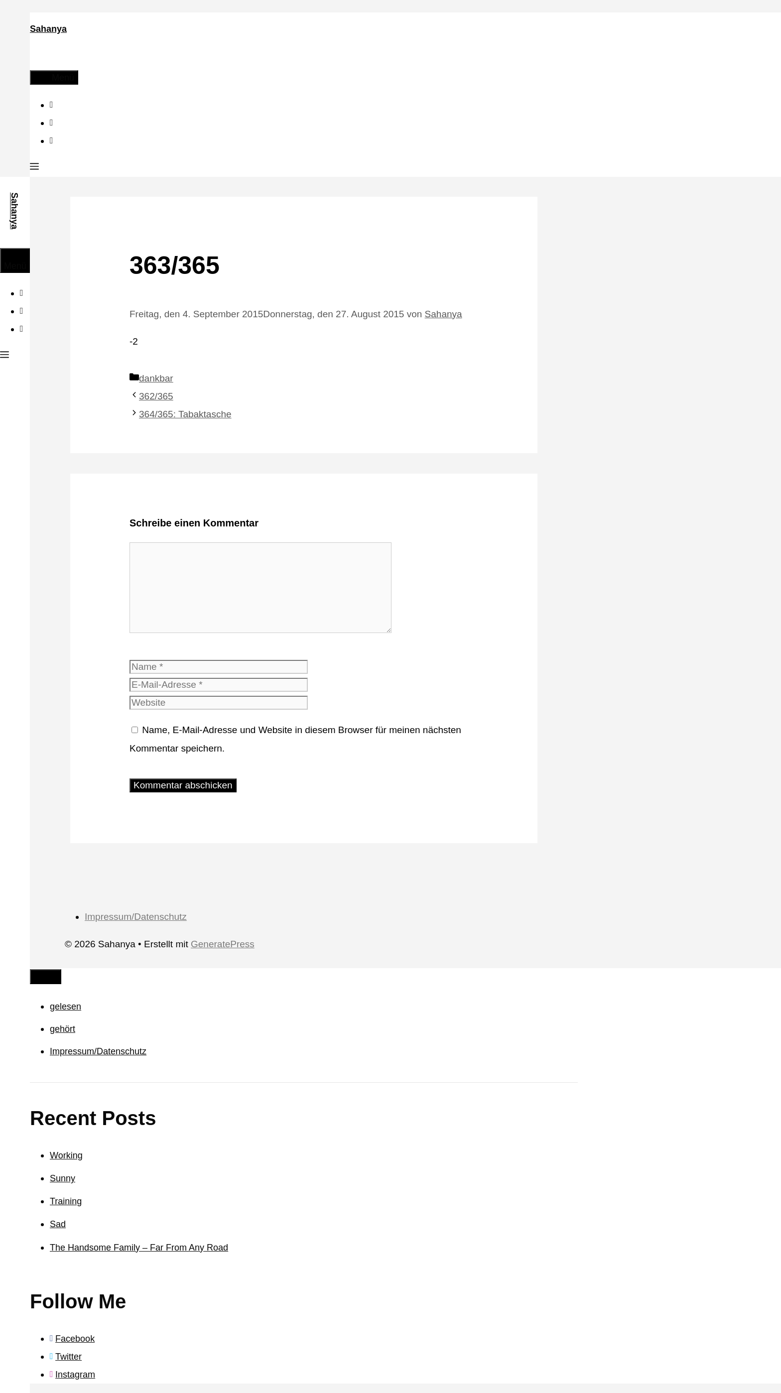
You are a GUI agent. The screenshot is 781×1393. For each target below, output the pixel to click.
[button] (34, 168)
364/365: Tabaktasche (185, 414)
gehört (62, 1029)
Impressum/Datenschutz (136, 916)
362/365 (156, 396)
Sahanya (48, 29)
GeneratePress (223, 944)
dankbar (156, 378)
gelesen (65, 1007)
